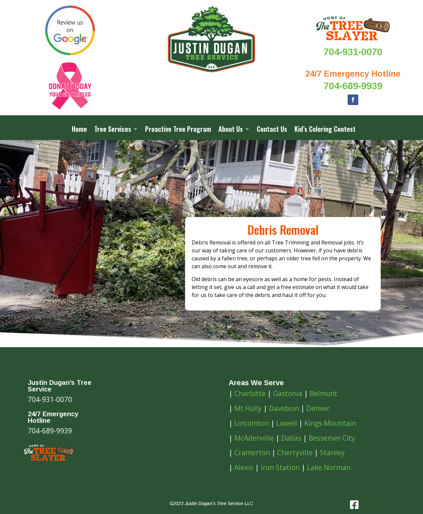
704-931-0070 (353, 52)
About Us (230, 130)
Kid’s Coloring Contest (325, 130)
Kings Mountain (330, 423)
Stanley (332, 452)
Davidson (284, 408)
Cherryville (295, 452)
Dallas (291, 438)
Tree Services (112, 130)
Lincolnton (251, 423)
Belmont (323, 393)
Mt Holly (248, 408)
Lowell (286, 423)
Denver (318, 408)
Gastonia (287, 393)
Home (79, 130)
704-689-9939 (353, 86)
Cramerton (252, 452)
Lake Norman (329, 467)
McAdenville (254, 438)
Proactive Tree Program (178, 130)
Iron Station (280, 467)
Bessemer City (332, 438)
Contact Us (272, 130)
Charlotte (250, 393)
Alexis (243, 467)
